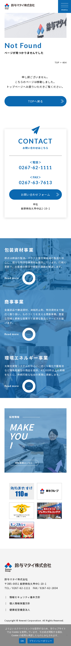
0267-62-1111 (35, 167)
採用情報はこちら (24, 462)
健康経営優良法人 (20, 609)
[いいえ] (66, 635)
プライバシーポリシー (40, 641)
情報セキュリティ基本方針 (25, 597)
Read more (19, 278)
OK (22, 641)
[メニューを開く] (64, 6)
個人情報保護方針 (20, 603)
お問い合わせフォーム (35, 194)
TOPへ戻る (35, 101)
